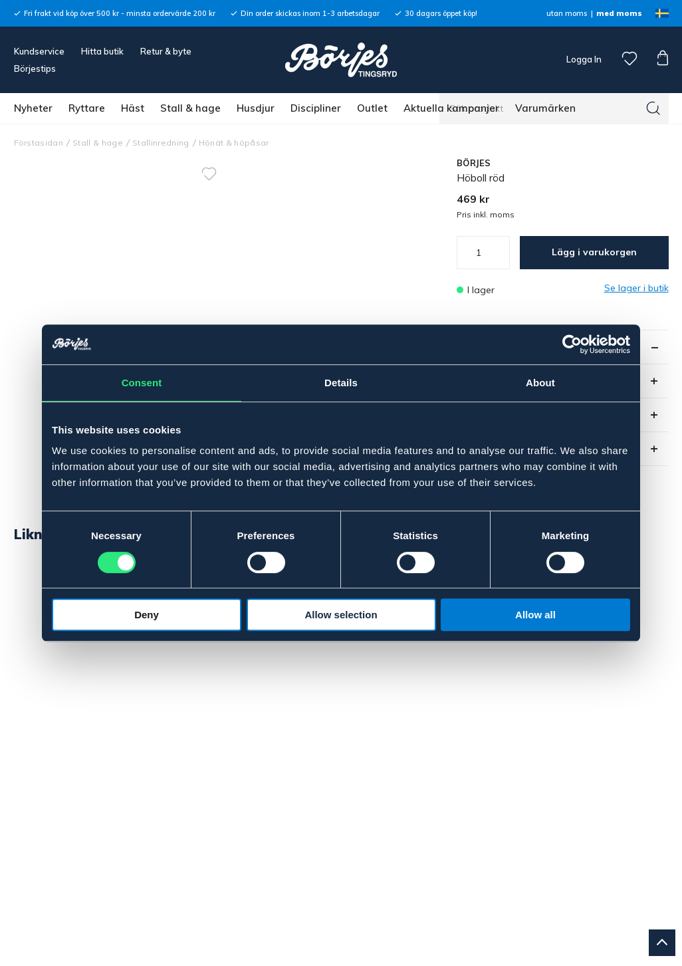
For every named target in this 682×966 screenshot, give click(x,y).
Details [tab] (341, 382)
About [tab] (540, 382)
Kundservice (39, 51)
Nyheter (33, 108)
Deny (146, 614)
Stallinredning (160, 143)
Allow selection (340, 614)
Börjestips (35, 68)
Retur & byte (165, 51)
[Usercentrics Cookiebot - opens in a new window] (572, 344)
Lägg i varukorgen (594, 252)
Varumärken (545, 108)
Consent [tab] (142, 382)
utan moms (566, 13)
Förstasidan (39, 143)
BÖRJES (474, 163)
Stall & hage (190, 108)
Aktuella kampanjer (451, 108)
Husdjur (256, 108)
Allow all (535, 614)
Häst (132, 108)
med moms (619, 13)
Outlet (372, 108)
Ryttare (86, 108)
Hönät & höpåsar (234, 143)
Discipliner (315, 108)
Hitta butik (102, 51)
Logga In (583, 59)
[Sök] (653, 108)
